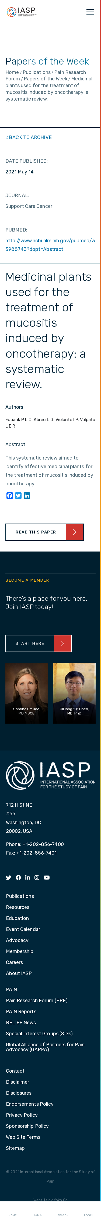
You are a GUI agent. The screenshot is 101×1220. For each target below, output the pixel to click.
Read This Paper (36, 532)
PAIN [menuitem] (11, 990)
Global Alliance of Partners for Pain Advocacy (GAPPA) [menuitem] (45, 1047)
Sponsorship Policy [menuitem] (27, 1126)
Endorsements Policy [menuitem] (30, 1104)
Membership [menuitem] (20, 951)
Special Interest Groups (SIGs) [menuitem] (39, 1034)
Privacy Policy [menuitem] (22, 1115)
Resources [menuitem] (18, 907)
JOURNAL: (17, 195)
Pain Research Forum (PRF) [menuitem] (37, 1001)
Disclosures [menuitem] (19, 1093)
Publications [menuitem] (20, 896)
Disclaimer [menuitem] (17, 1082)
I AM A (38, 1211)
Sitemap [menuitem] (15, 1148)
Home (12, 1211)
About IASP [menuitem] (19, 973)
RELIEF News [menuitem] (21, 1023)
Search (63, 1211)
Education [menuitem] (17, 918)
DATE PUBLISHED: (26, 161)
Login (88, 1211)
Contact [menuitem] (15, 1071)
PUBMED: (16, 230)
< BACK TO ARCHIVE (28, 137)
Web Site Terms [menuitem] (23, 1137)
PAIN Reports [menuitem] (21, 1012)
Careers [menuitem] (14, 962)
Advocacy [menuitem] (17, 940)
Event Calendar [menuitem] (23, 929)
